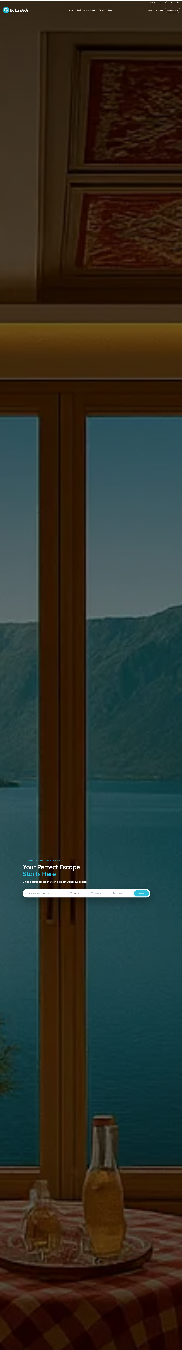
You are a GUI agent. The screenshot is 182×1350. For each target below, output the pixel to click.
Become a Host (172, 10)
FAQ (110, 10)
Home (70, 10)
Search (141, 893)
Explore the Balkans (86, 10)
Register (159, 10)
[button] (153, 2)
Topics (101, 10)
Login (150, 10)
